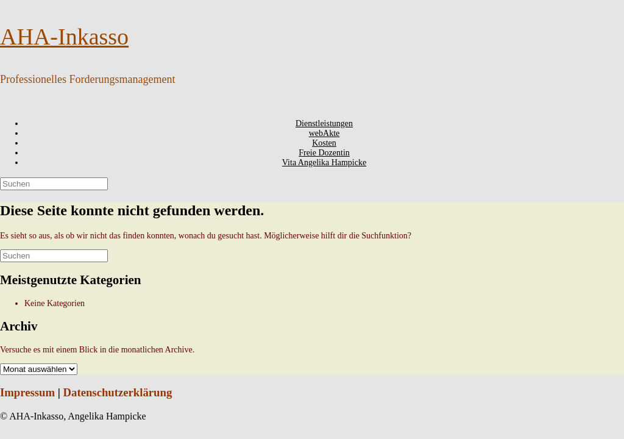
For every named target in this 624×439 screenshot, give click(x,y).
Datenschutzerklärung (117, 392)
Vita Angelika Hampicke (324, 162)
